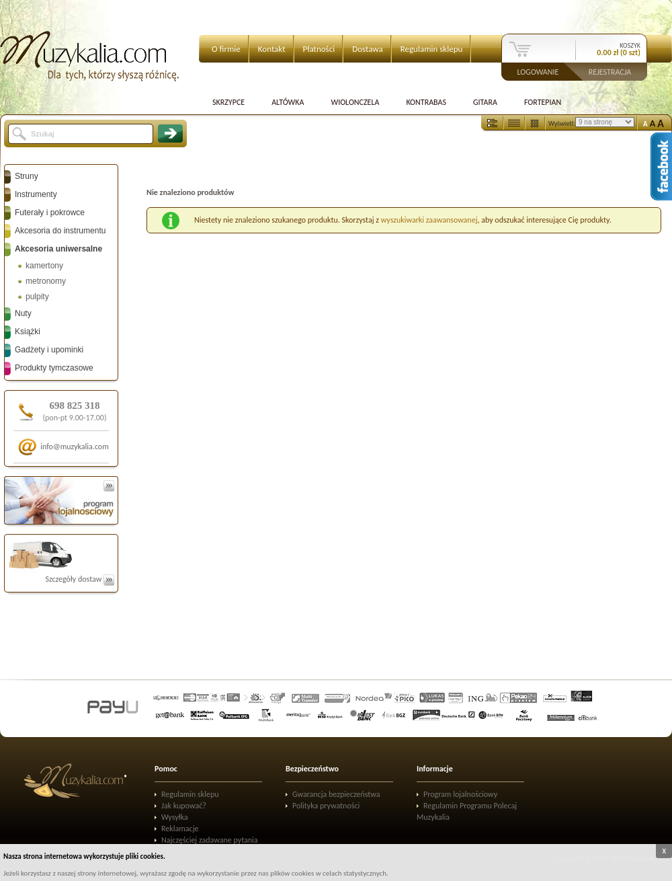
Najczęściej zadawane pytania (209, 840)
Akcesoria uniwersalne (58, 249)
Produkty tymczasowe (54, 368)
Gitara (485, 102)
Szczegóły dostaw (79, 579)
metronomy (46, 281)
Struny (26, 176)
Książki (27, 331)
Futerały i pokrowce (50, 212)
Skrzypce (228, 102)
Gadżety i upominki (49, 349)
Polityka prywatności (326, 805)
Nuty (23, 313)
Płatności (319, 49)
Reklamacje (179, 828)
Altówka (287, 102)
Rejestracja (610, 71)
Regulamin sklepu (432, 49)
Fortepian (542, 102)
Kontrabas (426, 102)
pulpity (37, 296)
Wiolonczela (355, 102)
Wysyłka (174, 817)
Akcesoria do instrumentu (60, 230)
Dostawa (367, 49)
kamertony (44, 265)
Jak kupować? (183, 805)
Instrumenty (36, 194)
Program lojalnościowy (460, 794)
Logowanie (538, 71)
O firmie (226, 49)
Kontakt (272, 49)
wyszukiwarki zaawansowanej (429, 220)
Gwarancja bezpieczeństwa (336, 794)
